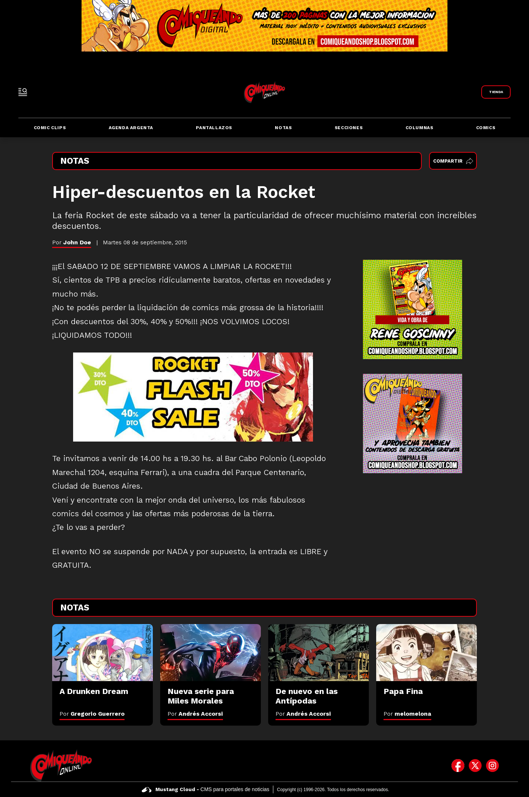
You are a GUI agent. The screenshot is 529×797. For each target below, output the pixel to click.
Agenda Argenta (131, 127)
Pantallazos (214, 127)
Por (92, 713)
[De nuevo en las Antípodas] (318, 652)
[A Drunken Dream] (102, 652)
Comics (486, 127)
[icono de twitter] (475, 765)
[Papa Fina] (426, 652)
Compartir (453, 161)
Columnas (419, 127)
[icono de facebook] (457, 765)
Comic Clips (50, 127)
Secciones (349, 127)
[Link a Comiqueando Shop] (496, 92)
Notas (283, 127)
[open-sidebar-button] (22, 92)
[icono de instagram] (492, 765)
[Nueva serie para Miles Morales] (210, 652)
